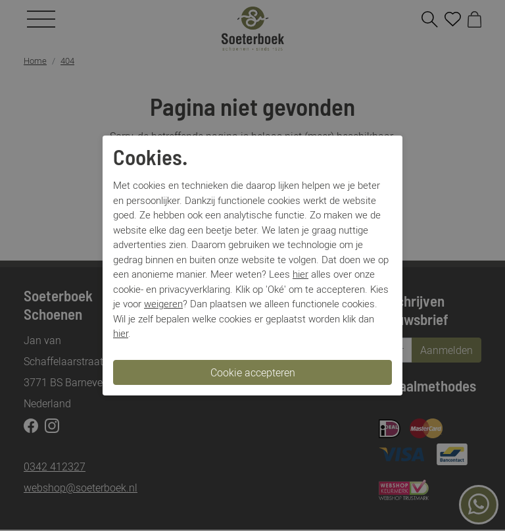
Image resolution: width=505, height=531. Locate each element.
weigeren (163, 303)
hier (300, 273)
